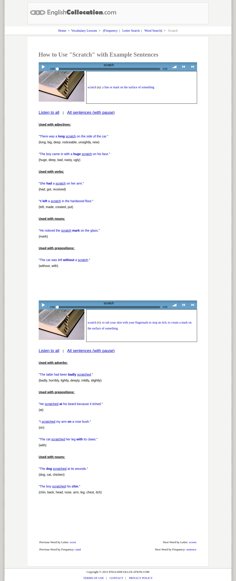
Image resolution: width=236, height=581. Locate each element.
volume (174, 66)
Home (62, 30)
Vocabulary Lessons (84, 30)
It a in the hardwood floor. (66, 201)
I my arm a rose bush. (65, 421)
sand (78, 549)
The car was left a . (64, 260)
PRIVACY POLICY (141, 578)
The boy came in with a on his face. (74, 154)
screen (192, 542)
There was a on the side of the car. (73, 136)
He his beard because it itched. (71, 404)
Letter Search (131, 30)
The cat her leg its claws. (68, 439)
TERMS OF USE (93, 578)
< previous (183, 66)
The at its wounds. (63, 469)
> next (192, 66)
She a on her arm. (61, 183)
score (73, 542)
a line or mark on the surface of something (128, 87)
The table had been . (66, 374)
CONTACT (116, 578)
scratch (92, 87)
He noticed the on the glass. (69, 230)
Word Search (152, 30)
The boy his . (59, 486)
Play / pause (43, 66)
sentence (191, 549)
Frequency (111, 30)
